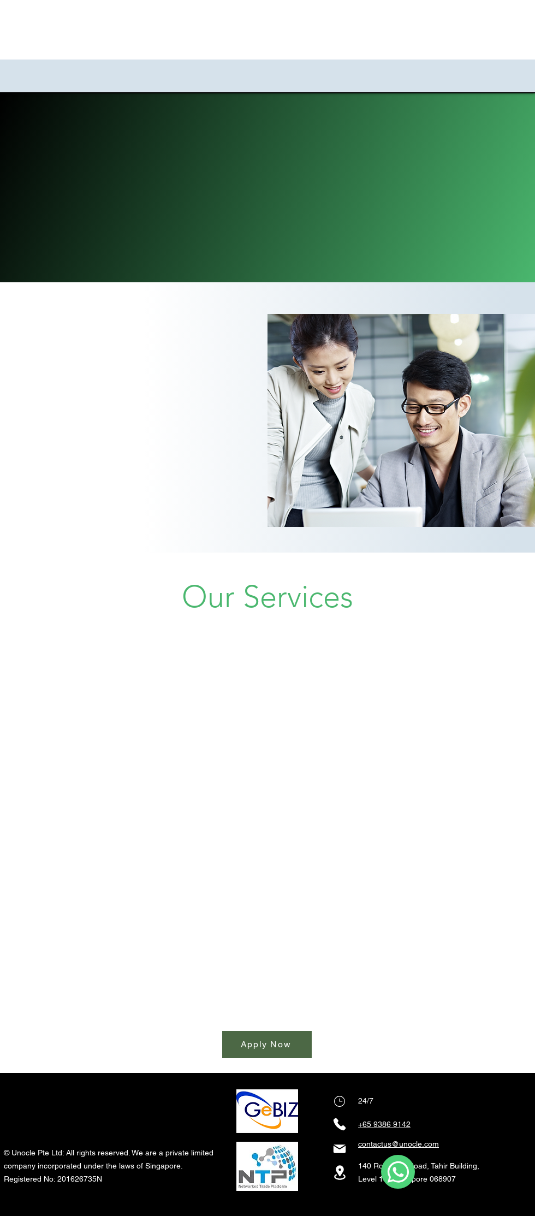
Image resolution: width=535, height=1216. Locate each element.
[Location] (339, 1172)
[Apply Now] (267, 1044)
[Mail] (339, 1149)
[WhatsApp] (398, 1172)
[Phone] (339, 1101)
